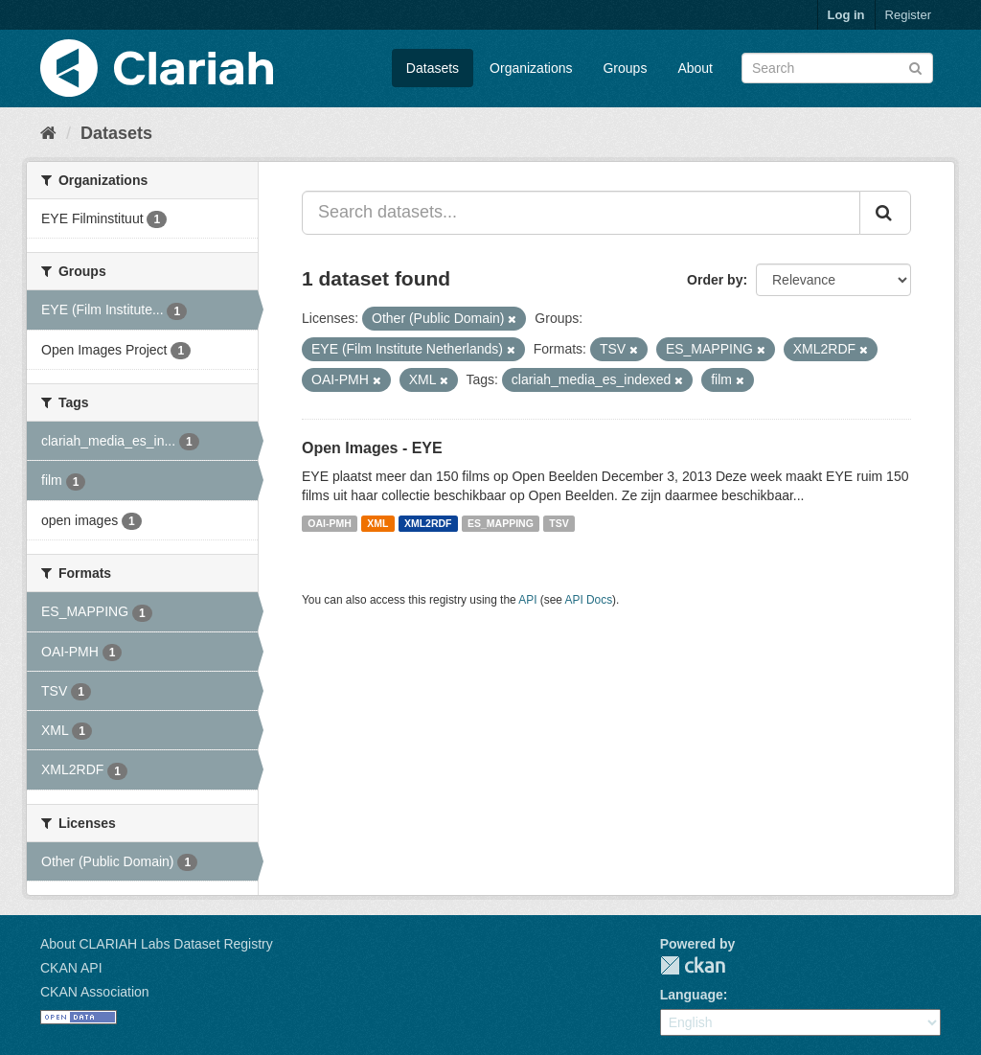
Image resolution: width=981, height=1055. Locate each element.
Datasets (432, 68)
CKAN (692, 965)
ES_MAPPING (501, 523)
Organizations (531, 68)
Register (908, 15)
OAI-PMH (330, 523)
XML (377, 523)
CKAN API (71, 967)
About (695, 68)
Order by (714, 279)
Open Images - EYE (372, 448)
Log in (846, 15)
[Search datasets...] (581, 213)
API (527, 600)
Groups (625, 68)
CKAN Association (94, 991)
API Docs (589, 600)
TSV (558, 523)
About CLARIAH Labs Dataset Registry (156, 944)
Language (691, 994)
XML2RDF (428, 523)
